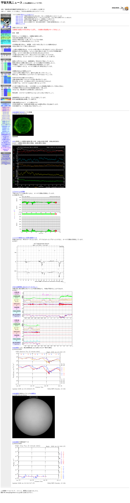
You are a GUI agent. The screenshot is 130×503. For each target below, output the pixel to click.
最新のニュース (20, 23)
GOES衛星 (15, 347)
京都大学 (7, 139)
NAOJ (9, 119)
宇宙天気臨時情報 (6, 158)
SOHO (8, 107)
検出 (9, 47)
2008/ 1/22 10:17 (19, 17)
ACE (8, 121)
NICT (8, 104)
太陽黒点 (33, 393)
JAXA (9, 132)
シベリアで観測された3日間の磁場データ (24, 237)
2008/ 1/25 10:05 (19, 22)
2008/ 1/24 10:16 (19, 20)
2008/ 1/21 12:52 (19, 16)
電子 (9, 87)
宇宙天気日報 (6, 156)
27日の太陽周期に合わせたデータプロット (25, 287)
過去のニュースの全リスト (27, 14)
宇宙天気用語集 (6, 154)
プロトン (5, 87)
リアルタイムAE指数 (18, 191)
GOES (9, 126)
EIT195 (22, 112)
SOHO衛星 (15, 112)
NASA (8, 110)
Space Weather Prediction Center (6, 164)
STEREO (8, 118)
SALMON (6, 150)
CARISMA (9, 147)
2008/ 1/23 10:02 (19, 19)
